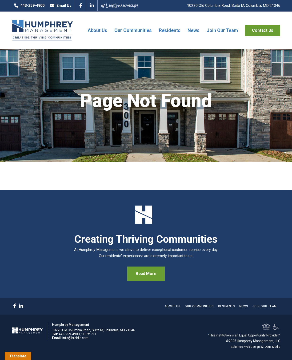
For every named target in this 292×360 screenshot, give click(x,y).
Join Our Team (222, 30)
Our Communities (133, 30)
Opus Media (272, 346)
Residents (169, 30)
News (194, 30)
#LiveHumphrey (119, 5)
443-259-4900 (28, 5)
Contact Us (262, 30)
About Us (97, 30)
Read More (146, 273)
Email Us (60, 5)
